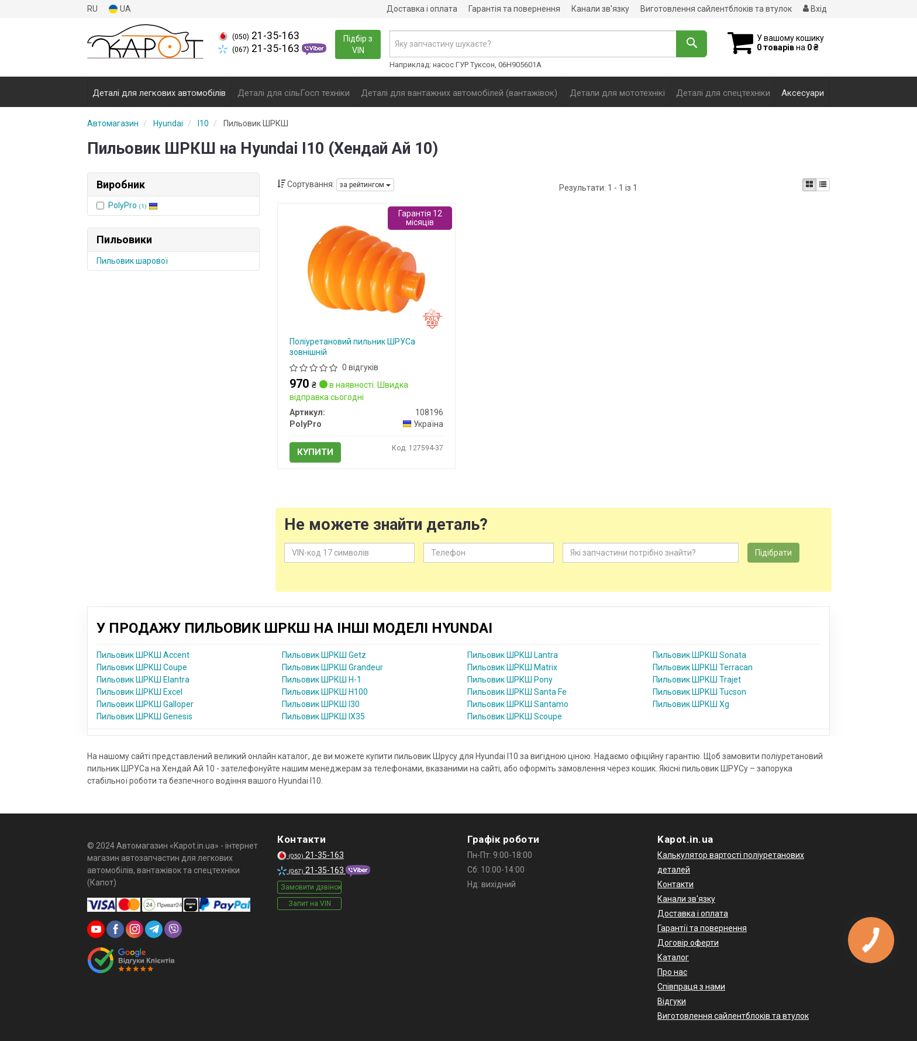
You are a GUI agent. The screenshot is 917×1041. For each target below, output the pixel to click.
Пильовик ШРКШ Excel (139, 692)
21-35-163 (258, 36)
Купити (315, 452)
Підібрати (773, 552)
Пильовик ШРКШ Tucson (699, 692)
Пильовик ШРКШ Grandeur (332, 667)
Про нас (672, 972)
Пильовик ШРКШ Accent (142, 655)
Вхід (815, 8)
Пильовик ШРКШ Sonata (699, 655)
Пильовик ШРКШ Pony (510, 679)
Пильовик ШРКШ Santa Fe (517, 692)
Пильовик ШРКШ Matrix (512, 667)
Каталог (673, 957)
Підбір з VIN (358, 44)
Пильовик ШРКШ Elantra (142, 679)
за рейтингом (365, 185)
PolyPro (133, 205)
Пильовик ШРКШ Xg (691, 704)
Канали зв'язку (600, 8)
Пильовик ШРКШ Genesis (144, 716)
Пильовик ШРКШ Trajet (697, 679)
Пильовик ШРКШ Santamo (517, 704)
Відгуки (671, 1001)
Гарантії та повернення (702, 928)
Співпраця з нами (691, 986)
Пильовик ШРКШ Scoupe (514, 716)
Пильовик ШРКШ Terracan (703, 667)
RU (92, 8)
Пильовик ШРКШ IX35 (323, 716)
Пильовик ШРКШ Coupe (141, 667)
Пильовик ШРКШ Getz (324, 655)
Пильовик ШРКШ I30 (321, 704)
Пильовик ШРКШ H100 (325, 692)
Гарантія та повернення (514, 8)
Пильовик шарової (132, 261)
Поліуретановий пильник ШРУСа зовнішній (352, 347)
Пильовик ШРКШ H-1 (321, 679)
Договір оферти (688, 942)
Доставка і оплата (422, 8)
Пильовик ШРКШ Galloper (145, 704)
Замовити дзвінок (311, 887)
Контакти (675, 884)
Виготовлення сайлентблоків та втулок (716, 8)
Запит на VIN (309, 903)
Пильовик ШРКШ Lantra (512, 655)
